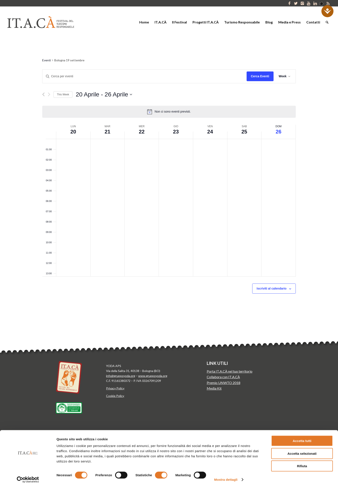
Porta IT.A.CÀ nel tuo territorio (229, 371)
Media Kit (214, 388)
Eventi (46, 60)
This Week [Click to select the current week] (63, 94)
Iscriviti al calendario (272, 288)
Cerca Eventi (260, 76)
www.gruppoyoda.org (152, 376)
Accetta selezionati (301, 450)
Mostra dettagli (226, 476)
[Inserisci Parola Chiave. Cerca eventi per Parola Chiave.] (144, 76)
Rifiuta (302, 463)
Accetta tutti (302, 438)
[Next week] (49, 94)
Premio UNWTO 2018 (223, 383)
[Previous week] (43, 94)
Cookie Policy (115, 396)
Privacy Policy (115, 388)
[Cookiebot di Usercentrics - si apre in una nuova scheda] (28, 476)
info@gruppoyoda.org (120, 376)
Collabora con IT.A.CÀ (223, 377)
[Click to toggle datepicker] (104, 94)
